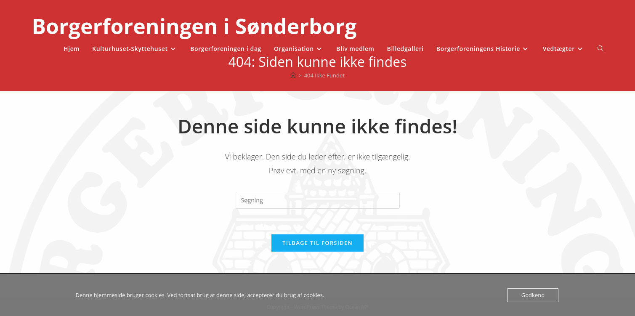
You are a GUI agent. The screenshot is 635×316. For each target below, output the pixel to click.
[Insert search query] (318, 200)
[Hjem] (293, 75)
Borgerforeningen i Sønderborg (194, 26)
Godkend (533, 295)
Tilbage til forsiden (317, 243)
